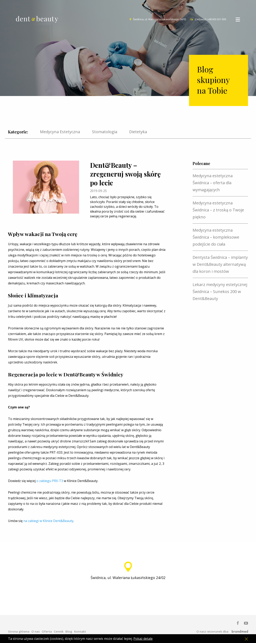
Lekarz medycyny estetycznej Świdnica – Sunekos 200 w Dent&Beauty (220, 291)
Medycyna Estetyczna (60, 131)
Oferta (47, 631)
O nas (35, 631)
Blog (68, 631)
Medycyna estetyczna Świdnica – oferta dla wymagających (213, 182)
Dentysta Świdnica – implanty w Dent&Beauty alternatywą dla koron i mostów (220, 264)
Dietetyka (138, 131)
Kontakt (80, 631)
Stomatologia (104, 131)
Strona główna (18, 631)
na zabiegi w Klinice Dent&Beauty (48, 521)
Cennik (58, 631)
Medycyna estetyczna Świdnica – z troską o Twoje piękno (218, 210)
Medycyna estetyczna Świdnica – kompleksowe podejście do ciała (216, 237)
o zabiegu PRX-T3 (49, 481)
